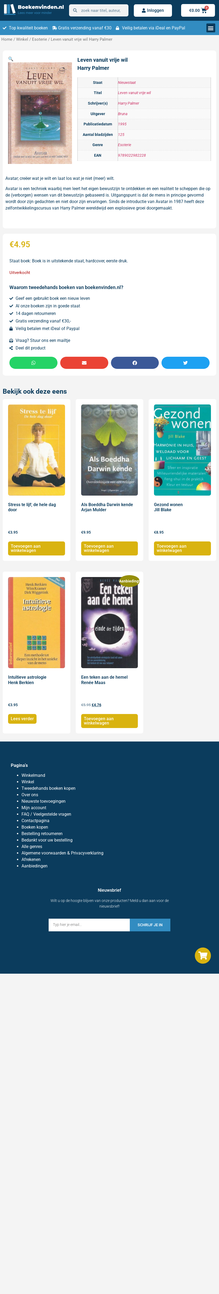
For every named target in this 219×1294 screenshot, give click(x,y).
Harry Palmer (128, 103)
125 (121, 134)
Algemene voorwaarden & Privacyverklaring (62, 853)
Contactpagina (35, 820)
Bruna (122, 114)
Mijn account (33, 807)
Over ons (29, 794)
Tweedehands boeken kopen (48, 788)
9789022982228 (132, 155)
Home (6, 39)
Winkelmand (33, 775)
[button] (210, 27)
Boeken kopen (34, 827)
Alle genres (31, 846)
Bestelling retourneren (42, 833)
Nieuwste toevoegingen (43, 801)
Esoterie (39, 39)
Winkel (22, 39)
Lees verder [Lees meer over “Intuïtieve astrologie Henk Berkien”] (22, 718)
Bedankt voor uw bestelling (47, 840)
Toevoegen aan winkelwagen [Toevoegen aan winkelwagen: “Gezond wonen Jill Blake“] (171, 548)
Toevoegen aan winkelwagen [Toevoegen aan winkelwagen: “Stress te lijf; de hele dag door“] (26, 548)
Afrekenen (31, 859)
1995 (122, 124)
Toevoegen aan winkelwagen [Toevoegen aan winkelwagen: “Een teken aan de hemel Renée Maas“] (99, 721)
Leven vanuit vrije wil (134, 93)
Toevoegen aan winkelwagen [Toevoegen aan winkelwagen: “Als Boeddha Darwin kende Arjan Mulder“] (99, 548)
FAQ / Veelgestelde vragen (46, 814)
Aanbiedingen (34, 866)
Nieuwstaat (127, 82)
